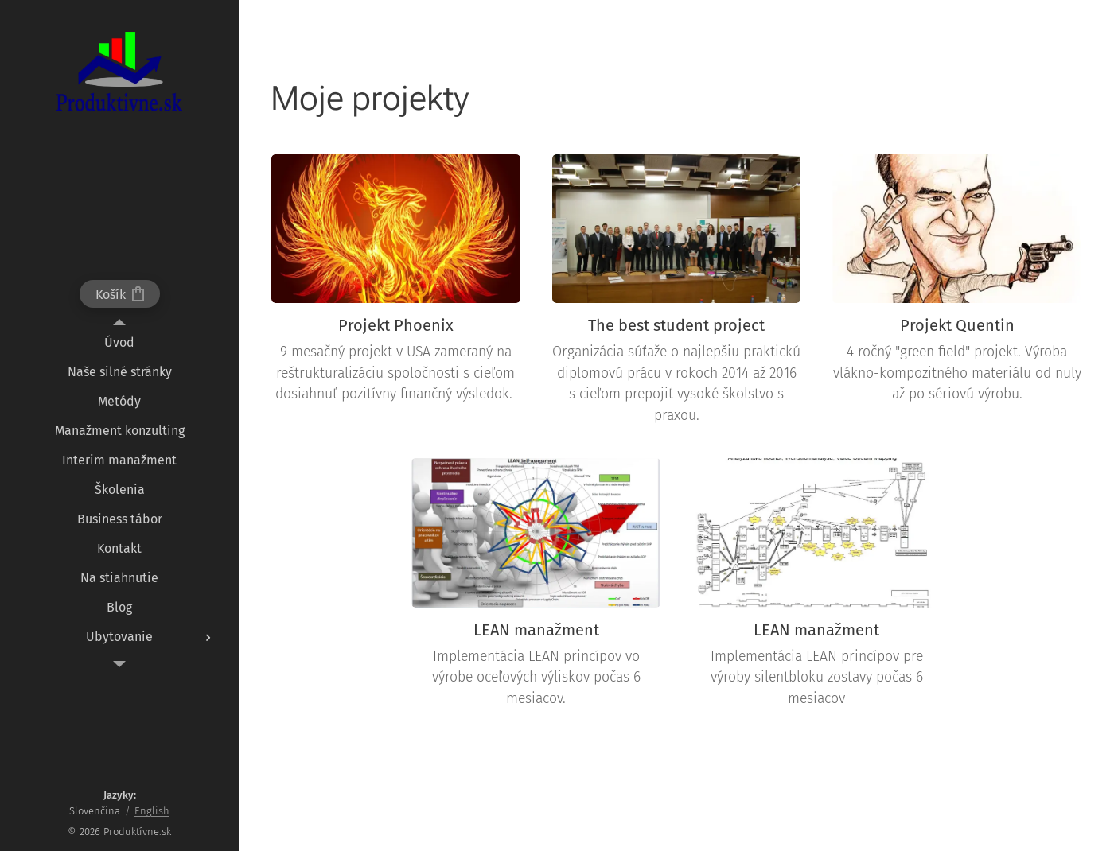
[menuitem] (119, 342)
